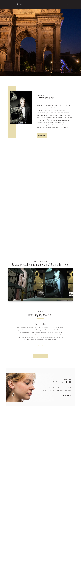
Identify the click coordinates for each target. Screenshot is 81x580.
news (34, 458)
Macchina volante (56, 494)
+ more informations (15, 195)
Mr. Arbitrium (59, 499)
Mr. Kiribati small (65, 506)
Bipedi (58, 450)
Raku (61, 516)
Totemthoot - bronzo (62, 543)
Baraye (53, 448)
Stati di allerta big (65, 533)
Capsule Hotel (64, 453)
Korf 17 (67, 484)
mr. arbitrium (36, 453)
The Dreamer (65, 538)
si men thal (67, 521)
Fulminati (67, 472)
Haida (53, 480)
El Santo (63, 467)
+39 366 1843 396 (18, 453)
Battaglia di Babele (66, 448)
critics (34, 460)
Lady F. (58, 489)
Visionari (68, 545)
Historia (62, 480)
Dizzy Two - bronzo (56, 460)
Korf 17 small (69, 487)
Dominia (63, 463)
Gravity (62, 477)
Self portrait (55, 521)
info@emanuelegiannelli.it (19, 451)
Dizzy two (62, 458)
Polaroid (58, 514)
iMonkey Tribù (55, 484)
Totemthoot (68, 540)
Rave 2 (58, 518)
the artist (34, 448)
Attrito (53, 446)
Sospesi (68, 526)
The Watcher (56, 540)
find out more (66, 395)
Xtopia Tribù (64, 550)
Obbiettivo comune (57, 511)
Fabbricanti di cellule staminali (59, 470)
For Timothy (55, 472)
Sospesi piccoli (60, 528)
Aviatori (62, 446)
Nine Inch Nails (60, 509)
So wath (58, 526)
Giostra (58, 475)
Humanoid (64, 482)
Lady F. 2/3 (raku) (61, 492)
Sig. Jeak (58, 523)
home (34, 446)
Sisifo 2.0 (68, 523)
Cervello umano (57, 455)
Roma (67, 518)
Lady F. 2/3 (68, 489)
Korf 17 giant (56, 487)
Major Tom (66, 497)
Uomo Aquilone (55, 545)
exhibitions (35, 455)
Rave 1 (70, 516)
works (34, 450)
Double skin (54, 465)
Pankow (70, 511)
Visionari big (59, 548)
